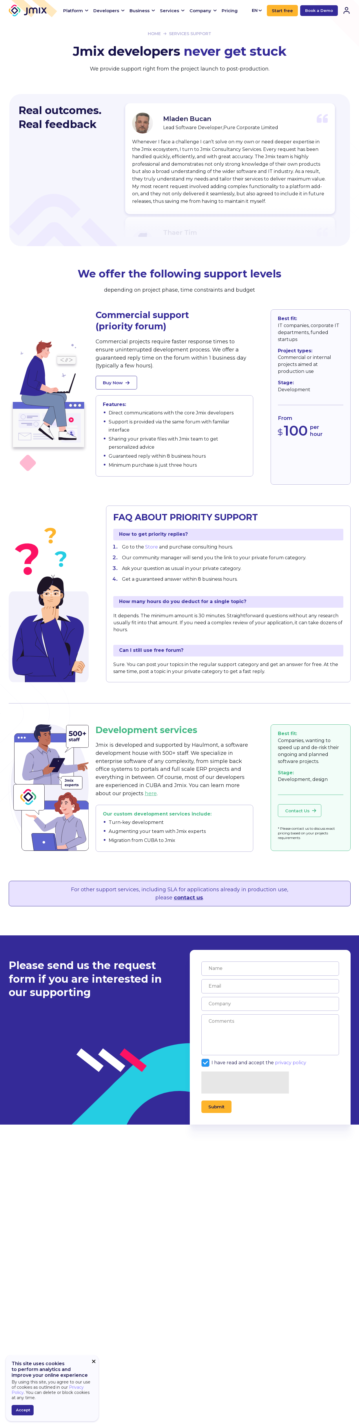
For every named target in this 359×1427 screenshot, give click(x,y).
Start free (282, 10)
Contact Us (300, 810)
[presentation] (245, 1082)
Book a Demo (319, 10)
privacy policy (290, 1062)
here (151, 793)
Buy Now (116, 382)
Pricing (230, 10)
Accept (23, 1410)
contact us (188, 897)
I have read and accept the (253, 1063)
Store (151, 547)
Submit (216, 1107)
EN (257, 10)
